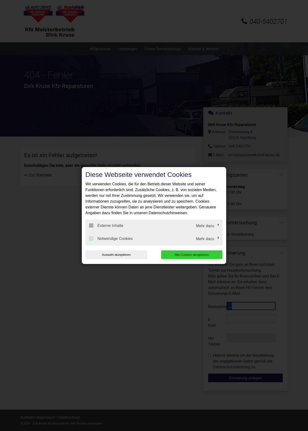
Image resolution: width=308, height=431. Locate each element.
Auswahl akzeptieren (116, 254)
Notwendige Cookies (111, 238)
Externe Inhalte (106, 225)
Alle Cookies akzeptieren (191, 254)
